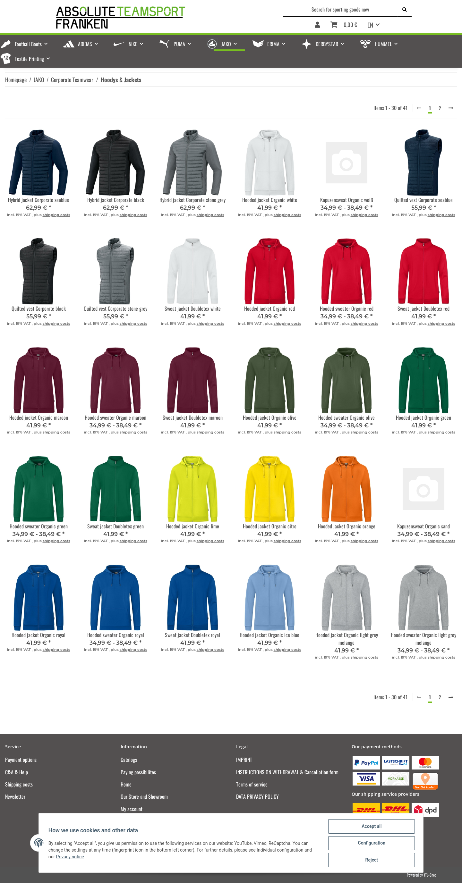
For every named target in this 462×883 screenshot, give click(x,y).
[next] (451, 108)
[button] (317, 25)
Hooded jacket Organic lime (192, 526)
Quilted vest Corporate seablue (423, 200)
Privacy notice (71, 857)
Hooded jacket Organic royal (38, 635)
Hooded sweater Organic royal (115, 635)
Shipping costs (19, 784)
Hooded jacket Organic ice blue (269, 635)
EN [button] (370, 24)
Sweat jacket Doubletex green (115, 526)
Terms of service (252, 784)
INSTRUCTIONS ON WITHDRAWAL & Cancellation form (287, 772)
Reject (370, 860)
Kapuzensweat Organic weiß (346, 200)
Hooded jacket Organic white (269, 200)
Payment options (21, 759)
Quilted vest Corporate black (39, 308)
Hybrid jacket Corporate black (115, 200)
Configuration (370, 843)
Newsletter (15, 796)
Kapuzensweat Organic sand (423, 526)
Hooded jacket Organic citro (269, 526)
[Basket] (343, 25)
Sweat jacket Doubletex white (193, 308)
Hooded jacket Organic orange (346, 526)
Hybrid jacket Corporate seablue (38, 200)
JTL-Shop (430, 875)
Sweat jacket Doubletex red (423, 308)
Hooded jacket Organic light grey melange (346, 638)
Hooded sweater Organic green (39, 526)
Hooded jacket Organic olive (269, 417)
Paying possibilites (138, 772)
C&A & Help (16, 772)
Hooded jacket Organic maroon (38, 417)
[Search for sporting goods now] (340, 9)
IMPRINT (244, 759)
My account (131, 809)
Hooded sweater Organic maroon (115, 417)
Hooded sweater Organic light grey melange (423, 638)
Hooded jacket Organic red (269, 308)
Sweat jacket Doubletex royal (192, 635)
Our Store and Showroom (144, 796)
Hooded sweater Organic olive (346, 417)
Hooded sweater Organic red (346, 308)
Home (126, 784)
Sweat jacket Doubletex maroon (193, 417)
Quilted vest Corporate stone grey (115, 308)
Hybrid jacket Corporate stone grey (192, 200)
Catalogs (129, 759)
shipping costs (56, 215)
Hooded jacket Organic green (423, 417)
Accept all (371, 826)
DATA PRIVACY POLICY (257, 796)
